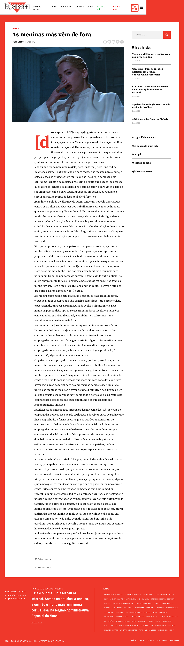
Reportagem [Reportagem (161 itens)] (148, 625)
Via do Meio (156, 8)
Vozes (127, 8)
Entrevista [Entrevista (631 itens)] (139, 608)
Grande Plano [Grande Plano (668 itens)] (122, 617)
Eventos (116, 8)
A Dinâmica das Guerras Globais (150, 119)
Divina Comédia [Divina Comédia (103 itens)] (127, 603)
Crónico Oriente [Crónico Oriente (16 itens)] (158, 599)
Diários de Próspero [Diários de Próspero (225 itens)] (144, 603)
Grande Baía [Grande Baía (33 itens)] (109, 617)
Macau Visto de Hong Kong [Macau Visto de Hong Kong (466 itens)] (149, 621)
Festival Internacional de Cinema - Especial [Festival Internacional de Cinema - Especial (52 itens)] (122, 612)
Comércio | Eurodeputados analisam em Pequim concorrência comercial (147, 71)
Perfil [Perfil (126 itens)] (106, 625)
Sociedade (61, 8)
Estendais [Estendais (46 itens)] (150, 608)
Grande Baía (140, 8)
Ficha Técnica (147, 641)
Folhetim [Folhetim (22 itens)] (163, 612)
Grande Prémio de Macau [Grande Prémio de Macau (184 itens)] (140, 617)
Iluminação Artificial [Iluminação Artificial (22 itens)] (113, 621)
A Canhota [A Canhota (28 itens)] (108, 594)
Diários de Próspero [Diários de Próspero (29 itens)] (163, 603)
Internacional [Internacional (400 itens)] (130, 621)
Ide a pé (136, 154)
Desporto (103, 8)
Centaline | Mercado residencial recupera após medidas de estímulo (150, 89)
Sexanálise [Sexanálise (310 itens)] (159, 625)
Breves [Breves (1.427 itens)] (106, 599)
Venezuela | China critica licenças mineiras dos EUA (151, 55)
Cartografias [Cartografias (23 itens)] (131, 599)
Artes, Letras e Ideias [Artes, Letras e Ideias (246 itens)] (163, 594)
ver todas (36, 623)
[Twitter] (109, 42)
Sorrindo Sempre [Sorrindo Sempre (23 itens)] (111, 630)
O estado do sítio (141, 162)
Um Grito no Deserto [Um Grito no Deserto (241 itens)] (128, 630)
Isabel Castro (18, 41)
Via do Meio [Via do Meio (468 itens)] (144, 630)
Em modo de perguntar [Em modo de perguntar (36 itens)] (123, 608)
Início (134, 641)
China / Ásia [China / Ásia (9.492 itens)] (144, 599)
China (91, 8)
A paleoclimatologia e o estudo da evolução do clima (151, 106)
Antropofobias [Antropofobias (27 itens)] (133, 594)
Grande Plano (77, 8)
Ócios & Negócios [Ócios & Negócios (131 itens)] (165, 630)
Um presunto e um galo (145, 146)
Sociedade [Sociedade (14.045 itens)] (171, 625)
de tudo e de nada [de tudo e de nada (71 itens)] (111, 603)
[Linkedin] (113, 42)
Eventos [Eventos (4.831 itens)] (160, 608)
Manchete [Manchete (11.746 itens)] (167, 621)
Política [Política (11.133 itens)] (137, 625)
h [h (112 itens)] (153, 617)
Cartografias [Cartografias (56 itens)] (117, 599)
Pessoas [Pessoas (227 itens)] (128, 625)
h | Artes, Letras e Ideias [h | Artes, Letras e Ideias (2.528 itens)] (166, 617)
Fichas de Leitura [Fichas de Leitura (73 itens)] (150, 612)
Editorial (162, 641)
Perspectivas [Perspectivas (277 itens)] (116, 625)
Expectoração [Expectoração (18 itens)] (172, 608)
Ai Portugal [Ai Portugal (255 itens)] (120, 594)
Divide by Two (58, 641)
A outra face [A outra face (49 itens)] (147, 594)
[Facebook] (105, 42)
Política (47, 8)
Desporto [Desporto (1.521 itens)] (171, 599)
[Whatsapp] (118, 42)
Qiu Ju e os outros (142, 171)
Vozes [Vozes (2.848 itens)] (153, 630)
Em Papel (174, 641)
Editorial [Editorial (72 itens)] (108, 608)
